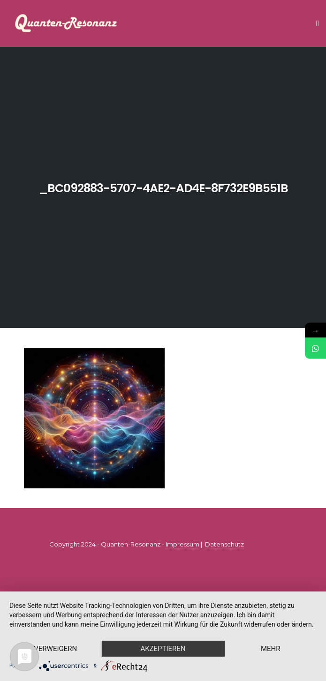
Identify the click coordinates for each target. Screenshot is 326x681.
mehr (271, 648)
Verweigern (55, 648)
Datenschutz (224, 544)
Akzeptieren (162, 648)
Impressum (182, 544)
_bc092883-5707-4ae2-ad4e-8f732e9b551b (163, 188)
